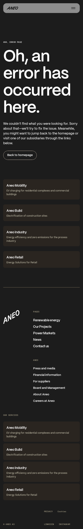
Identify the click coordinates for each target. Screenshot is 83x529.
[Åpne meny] (73, 8)
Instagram (64, 524)
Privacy (48, 511)
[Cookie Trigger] (62, 511)
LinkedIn (49, 524)
